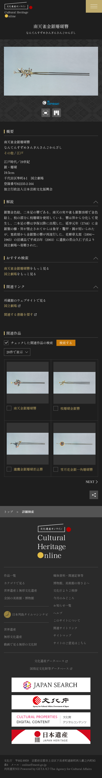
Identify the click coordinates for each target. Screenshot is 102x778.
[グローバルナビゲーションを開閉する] (94, 6)
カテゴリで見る (14, 583)
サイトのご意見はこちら (70, 643)
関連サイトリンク (65, 628)
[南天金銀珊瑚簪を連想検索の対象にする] (9, 408)
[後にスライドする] (92, 481)
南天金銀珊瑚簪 (25, 408)
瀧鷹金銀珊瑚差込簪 (28, 469)
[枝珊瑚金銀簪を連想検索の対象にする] (55, 408)
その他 (9, 153)
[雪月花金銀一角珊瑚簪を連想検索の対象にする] (55, 469)
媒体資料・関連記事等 (68, 575)
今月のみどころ (63, 598)
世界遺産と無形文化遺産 (20, 590)
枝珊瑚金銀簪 (70, 408)
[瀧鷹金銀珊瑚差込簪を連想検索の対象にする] (9, 469)
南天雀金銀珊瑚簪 (17, 268)
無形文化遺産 (13, 637)
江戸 (20, 153)
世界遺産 (10, 629)
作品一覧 (10, 575)
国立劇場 (10, 274)
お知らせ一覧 (62, 605)
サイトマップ (62, 635)
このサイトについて (66, 620)
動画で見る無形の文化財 (20, 644)
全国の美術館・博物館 (19, 598)
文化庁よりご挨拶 (65, 590)
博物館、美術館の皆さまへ (71, 583)
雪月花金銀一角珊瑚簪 (76, 469)
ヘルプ (57, 613)
